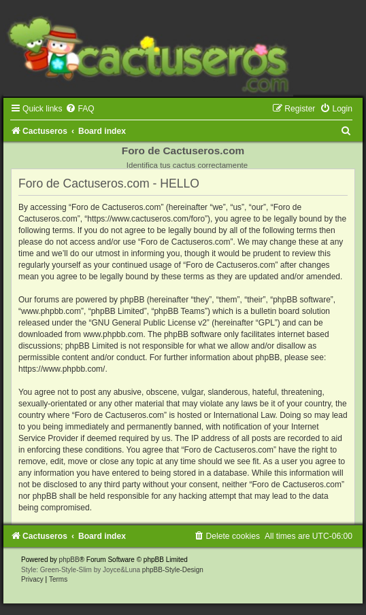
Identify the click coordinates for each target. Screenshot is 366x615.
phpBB (69, 559)
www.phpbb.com (113, 334)
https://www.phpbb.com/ (61, 369)
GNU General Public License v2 (148, 323)
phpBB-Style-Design (172, 570)
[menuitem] (79, 108)
